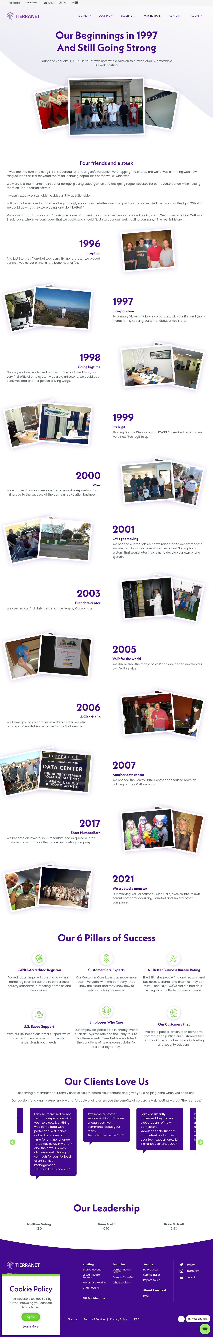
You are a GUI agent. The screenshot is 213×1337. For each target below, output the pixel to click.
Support (176, 15)
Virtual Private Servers (91, 1276)
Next (200, 1142)
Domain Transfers (124, 1277)
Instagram (193, 1270)
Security (128, 15)
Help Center (150, 1269)
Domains (106, 15)
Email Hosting (91, 1287)
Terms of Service (94, 1319)
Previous (12, 1142)
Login (197, 15)
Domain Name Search (122, 1271)
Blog (146, 1295)
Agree (31, 1317)
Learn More (31, 1327)
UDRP (136, 1319)
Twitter (191, 1264)
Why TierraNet (152, 15)
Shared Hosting (92, 1269)
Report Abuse (151, 1280)
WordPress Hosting (94, 1282)
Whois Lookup (121, 1282)
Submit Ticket (151, 1274)
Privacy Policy (118, 1319)
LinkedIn (191, 1277)
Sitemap (73, 1319)
